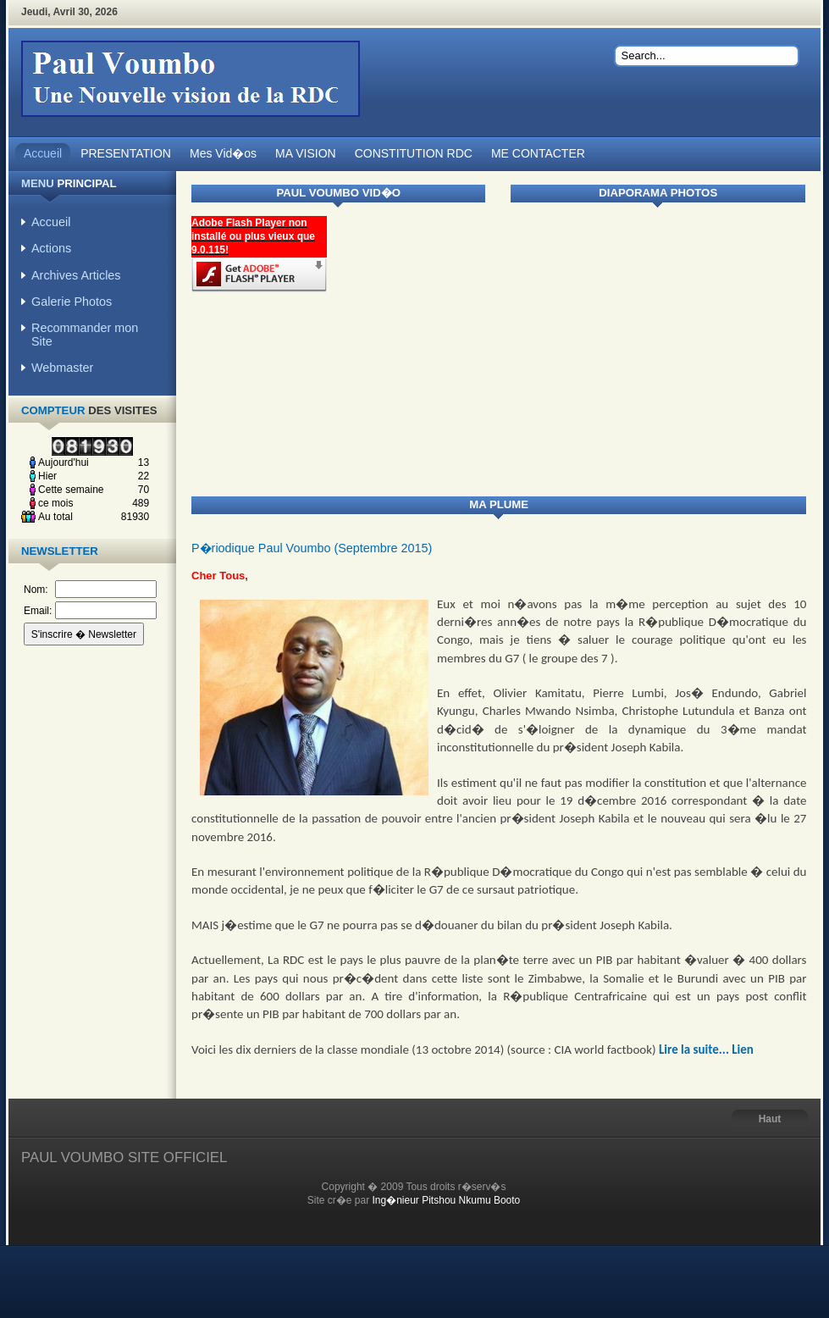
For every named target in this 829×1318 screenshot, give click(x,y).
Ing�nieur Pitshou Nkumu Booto (447, 1200)
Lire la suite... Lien (706, 1049)
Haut (770, 1119)
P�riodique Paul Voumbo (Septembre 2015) (311, 548)
